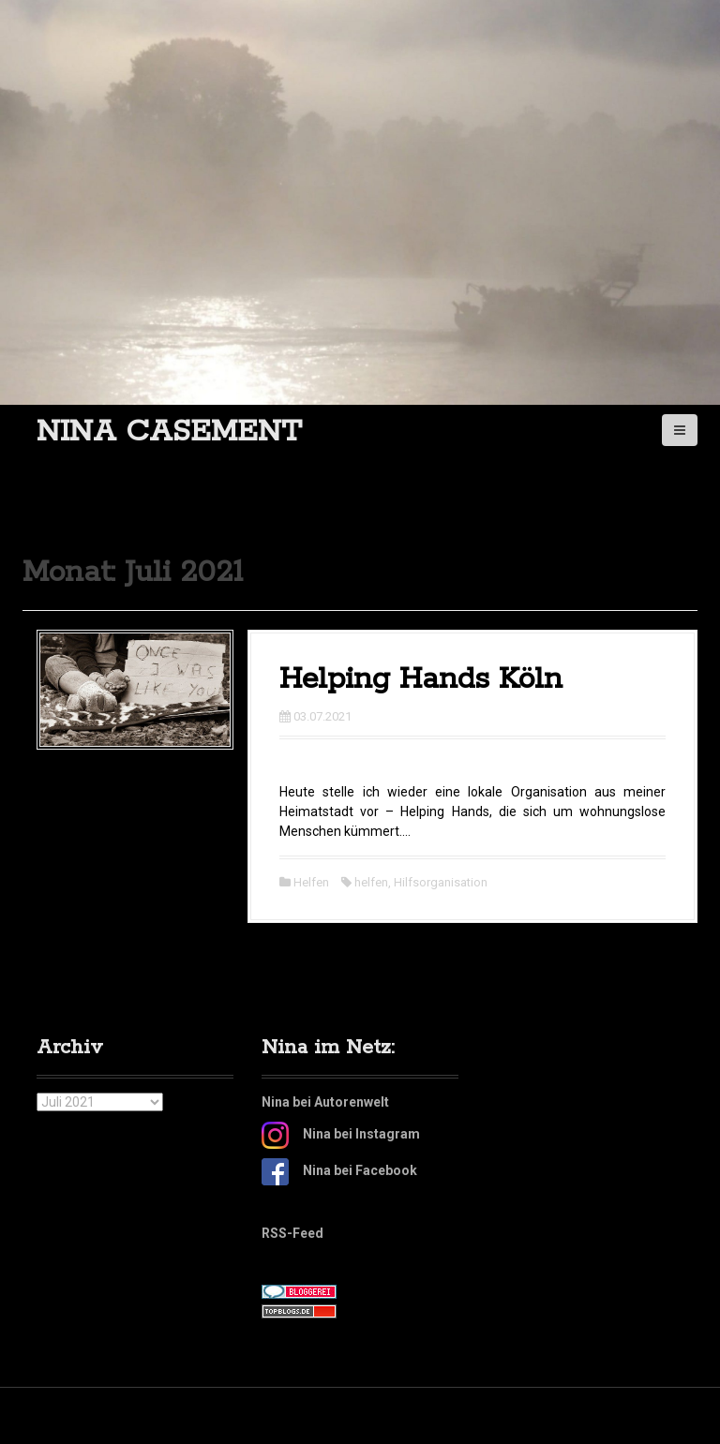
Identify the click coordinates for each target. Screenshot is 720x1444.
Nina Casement (169, 432)
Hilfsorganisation (441, 882)
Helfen (311, 882)
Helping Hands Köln (420, 680)
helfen (371, 882)
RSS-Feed (292, 1233)
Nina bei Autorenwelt (325, 1101)
